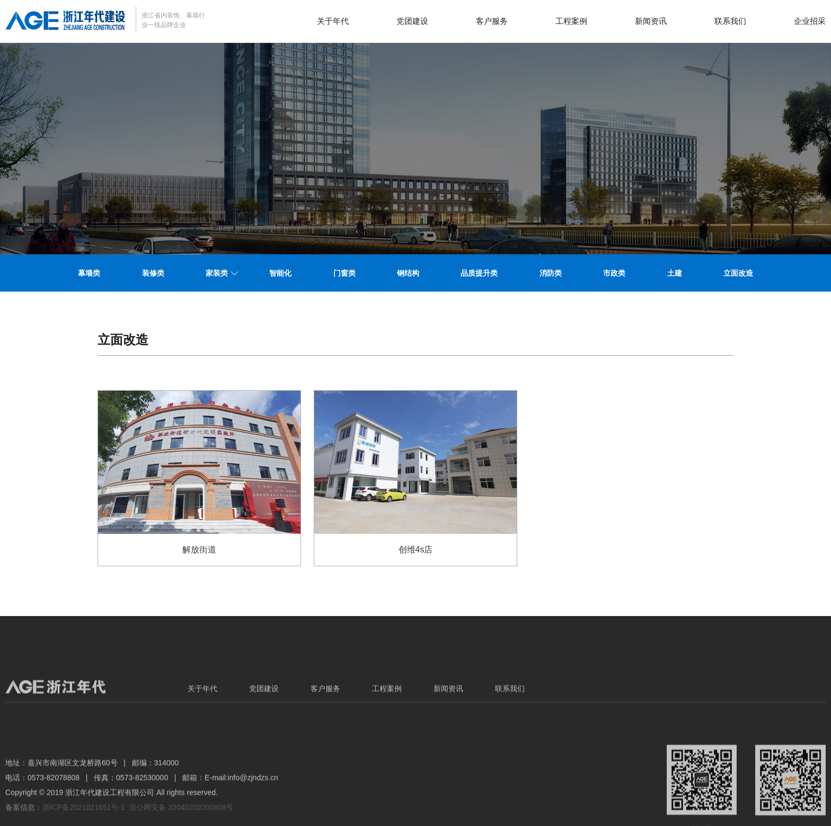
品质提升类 (479, 273)
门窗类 (344, 273)
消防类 (551, 273)
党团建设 (412, 20)
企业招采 (810, 20)
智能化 (280, 273)
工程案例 (571, 20)
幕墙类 (89, 273)
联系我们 (730, 20)
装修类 (153, 273)
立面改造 (738, 273)
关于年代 (333, 20)
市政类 (614, 273)
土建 (674, 273)
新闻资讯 (651, 20)
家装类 (217, 273)
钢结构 (408, 273)
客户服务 (492, 20)
